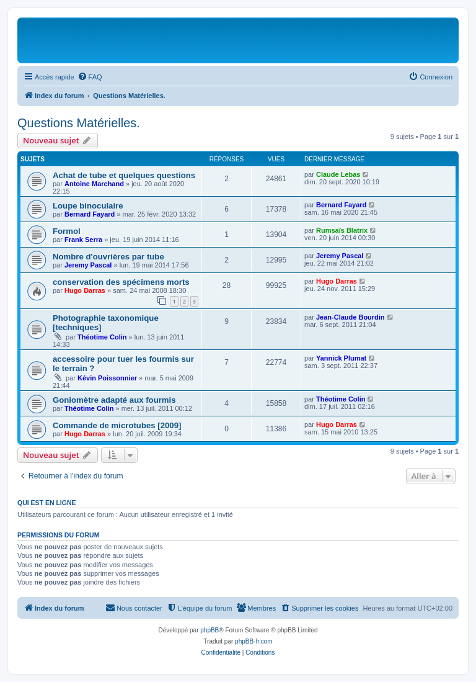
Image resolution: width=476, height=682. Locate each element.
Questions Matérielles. (78, 123)
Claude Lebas (338, 174)
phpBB (209, 630)
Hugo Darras (84, 290)
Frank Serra (83, 239)
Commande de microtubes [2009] (117, 425)
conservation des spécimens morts (121, 282)
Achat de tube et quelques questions (124, 175)
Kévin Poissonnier (107, 378)
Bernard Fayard (89, 214)
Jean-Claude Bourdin (350, 317)
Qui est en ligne (46, 502)
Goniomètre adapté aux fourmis (114, 400)
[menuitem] (89, 77)
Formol (67, 231)
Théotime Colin (101, 337)
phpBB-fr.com (254, 641)
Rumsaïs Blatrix (342, 230)
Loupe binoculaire (88, 205)
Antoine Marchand (94, 183)
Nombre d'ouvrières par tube (108, 256)
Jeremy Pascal (88, 265)
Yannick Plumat (341, 358)
